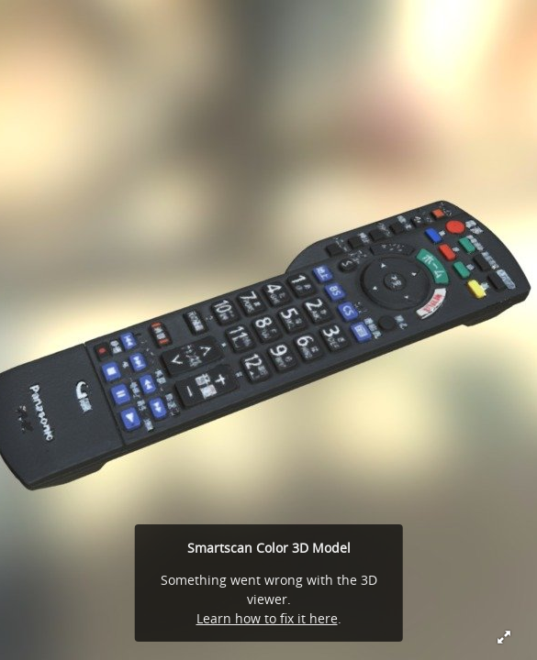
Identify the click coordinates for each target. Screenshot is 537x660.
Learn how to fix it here (267, 618)
